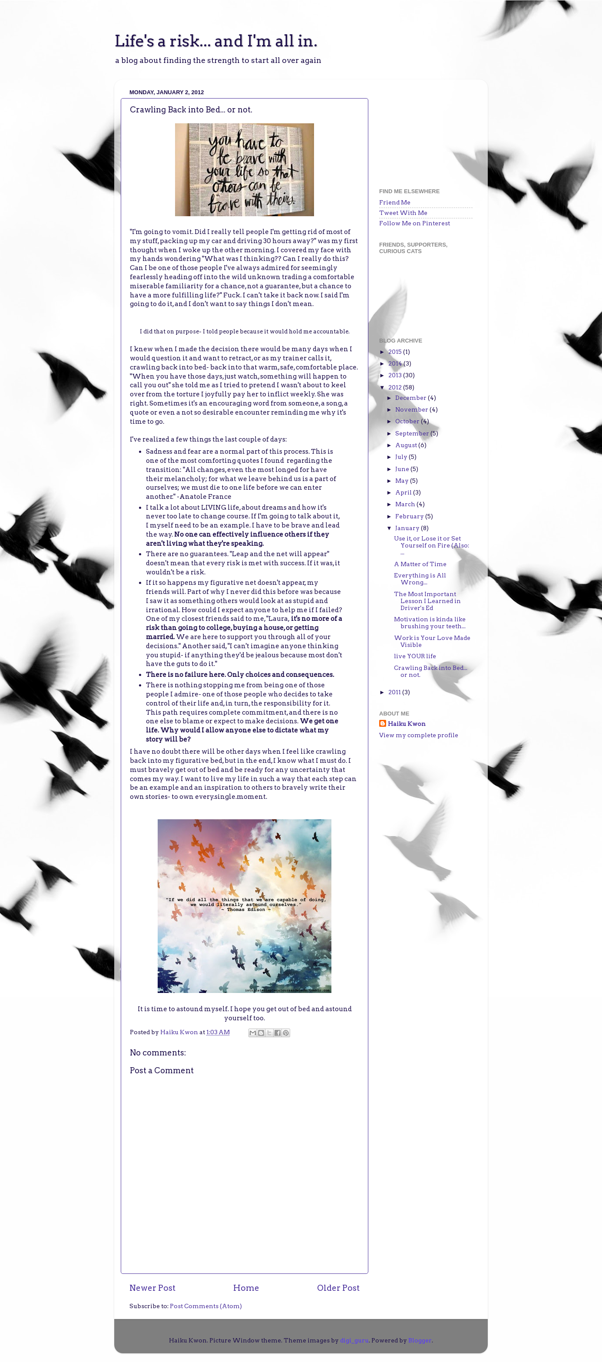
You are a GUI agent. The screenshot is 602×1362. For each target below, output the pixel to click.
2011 (395, 692)
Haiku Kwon (179, 1032)
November (412, 409)
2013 (395, 375)
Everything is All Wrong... (420, 579)
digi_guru (354, 1340)
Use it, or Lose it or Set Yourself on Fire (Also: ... (431, 545)
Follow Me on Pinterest (414, 223)
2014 (396, 363)
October (408, 421)
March (406, 504)
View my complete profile (418, 735)
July (402, 456)
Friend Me (394, 202)
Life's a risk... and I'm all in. (216, 40)
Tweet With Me (403, 212)
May (402, 480)
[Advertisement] (422, 129)
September (412, 433)
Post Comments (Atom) (206, 1306)
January (408, 527)
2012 (395, 387)
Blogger (420, 1340)
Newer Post (152, 1288)
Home (246, 1288)
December (411, 397)
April (404, 492)
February (410, 516)
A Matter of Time (420, 564)
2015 (395, 351)
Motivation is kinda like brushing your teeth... (430, 623)
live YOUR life (415, 656)
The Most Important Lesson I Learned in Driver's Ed (427, 600)
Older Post (338, 1288)
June (402, 468)
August (406, 445)
